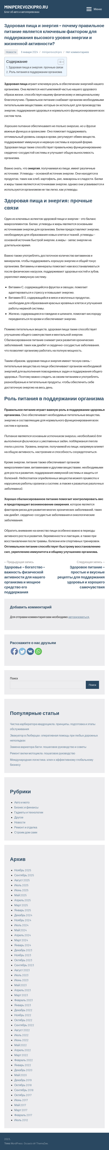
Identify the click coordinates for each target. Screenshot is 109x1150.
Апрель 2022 (22, 1050)
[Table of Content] (61, 62)
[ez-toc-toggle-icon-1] (59, 62)
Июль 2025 (21, 885)
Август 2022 (22, 1030)
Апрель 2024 (22, 935)
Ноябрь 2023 (22, 955)
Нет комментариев (77, 52)
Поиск (14, 678)
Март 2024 (21, 940)
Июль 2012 (21, 1120)
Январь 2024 (22, 945)
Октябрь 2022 (23, 1020)
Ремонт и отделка (25, 827)
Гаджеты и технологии (28, 812)
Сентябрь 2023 (24, 965)
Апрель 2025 (22, 900)
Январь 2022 (22, 1065)
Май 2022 (20, 1045)
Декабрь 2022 (23, 1010)
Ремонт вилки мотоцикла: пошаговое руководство (42, 753)
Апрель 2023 (22, 990)
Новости (11, 52)
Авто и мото (21, 802)
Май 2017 (20, 1105)
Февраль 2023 (23, 1000)
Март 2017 (20, 1110)
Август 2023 (22, 970)
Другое (18, 817)
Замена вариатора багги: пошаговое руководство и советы (48, 746)
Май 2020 (20, 1075)
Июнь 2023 (21, 980)
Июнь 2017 (21, 1100)
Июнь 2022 (21, 1040)
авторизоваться (78, 617)
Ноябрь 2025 (22, 870)
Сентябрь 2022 (24, 1025)
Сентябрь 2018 (23, 1090)
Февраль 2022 (23, 1060)
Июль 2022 (21, 1035)
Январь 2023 (22, 1005)
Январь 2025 (22, 910)
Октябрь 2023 (23, 960)
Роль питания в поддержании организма (35, 72)
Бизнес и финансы (26, 807)
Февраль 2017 (23, 1115)
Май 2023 (20, 985)
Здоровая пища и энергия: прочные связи (36, 67)
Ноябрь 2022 (22, 1015)
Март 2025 (21, 905)
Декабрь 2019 (23, 1080)
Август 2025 (22, 880)
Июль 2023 (21, 975)
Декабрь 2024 (23, 915)
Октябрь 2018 (23, 1085)
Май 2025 (20, 895)
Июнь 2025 (21, 890)
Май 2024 (20, 930)
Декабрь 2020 (23, 1070)
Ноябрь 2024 (22, 920)
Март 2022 (21, 1055)
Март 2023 (21, 995)
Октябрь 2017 (23, 1095)
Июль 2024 (21, 925)
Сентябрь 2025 (24, 875)
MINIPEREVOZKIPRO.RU (26, 6)
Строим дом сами (25, 832)
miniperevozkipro (52, 52)
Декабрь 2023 (23, 950)
